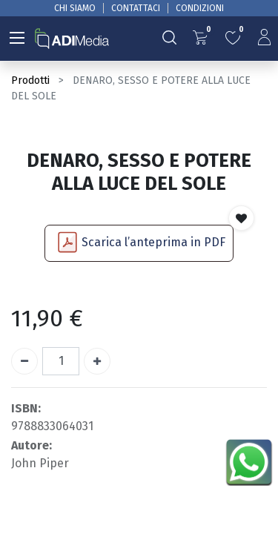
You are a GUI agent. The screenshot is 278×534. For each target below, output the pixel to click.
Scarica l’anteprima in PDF (153, 242)
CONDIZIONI (200, 8)
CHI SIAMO (75, 8)
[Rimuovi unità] (24, 361)
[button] (241, 218)
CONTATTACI (135, 8)
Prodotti (30, 80)
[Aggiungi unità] (97, 361)
